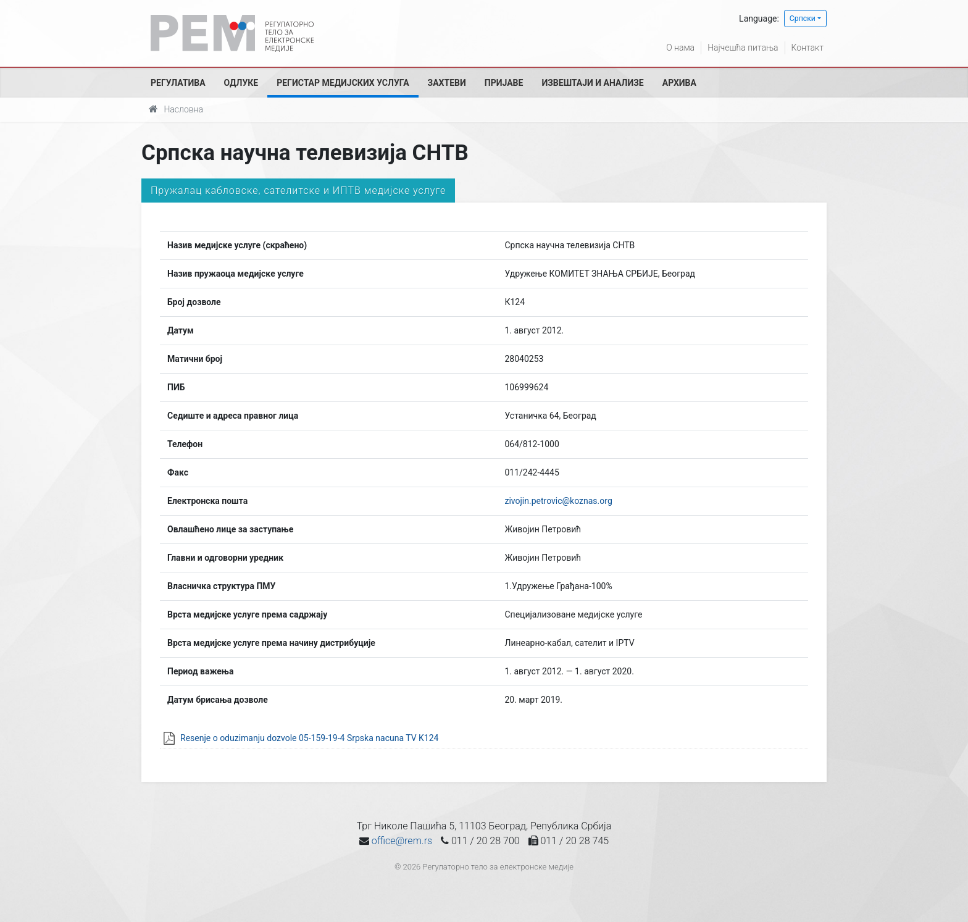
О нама (680, 47)
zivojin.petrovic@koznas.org (558, 501)
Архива (679, 83)
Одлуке (241, 83)
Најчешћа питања (742, 47)
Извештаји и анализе (592, 83)
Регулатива (178, 83)
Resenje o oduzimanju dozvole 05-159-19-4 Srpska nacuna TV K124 (309, 738)
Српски (803, 18)
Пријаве (504, 83)
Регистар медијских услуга (343, 83)
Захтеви (447, 83)
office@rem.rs (402, 841)
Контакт (807, 47)
